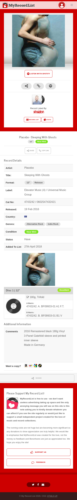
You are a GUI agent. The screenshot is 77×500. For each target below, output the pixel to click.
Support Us (38, 452)
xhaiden (38, 111)
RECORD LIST (32, 120)
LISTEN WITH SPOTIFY (38, 73)
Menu (72, 4)
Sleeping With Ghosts (44, 137)
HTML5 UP (52, 496)
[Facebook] (38, 484)
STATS (47, 120)
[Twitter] (33, 484)
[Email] (43, 484)
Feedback (38, 462)
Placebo (24, 137)
